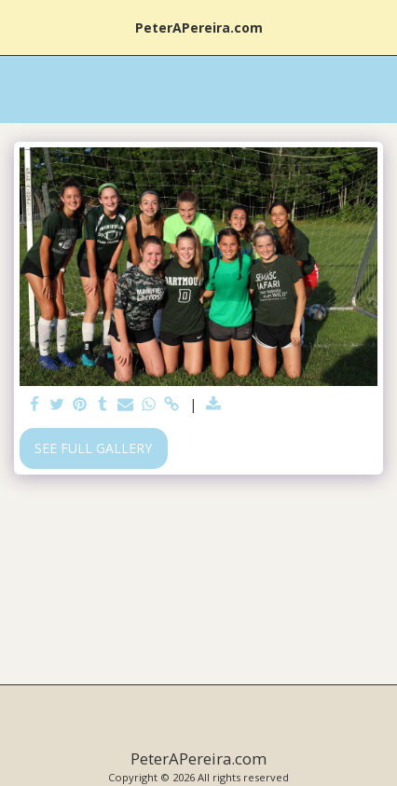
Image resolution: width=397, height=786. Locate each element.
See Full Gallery (93, 448)
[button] (20, 26)
